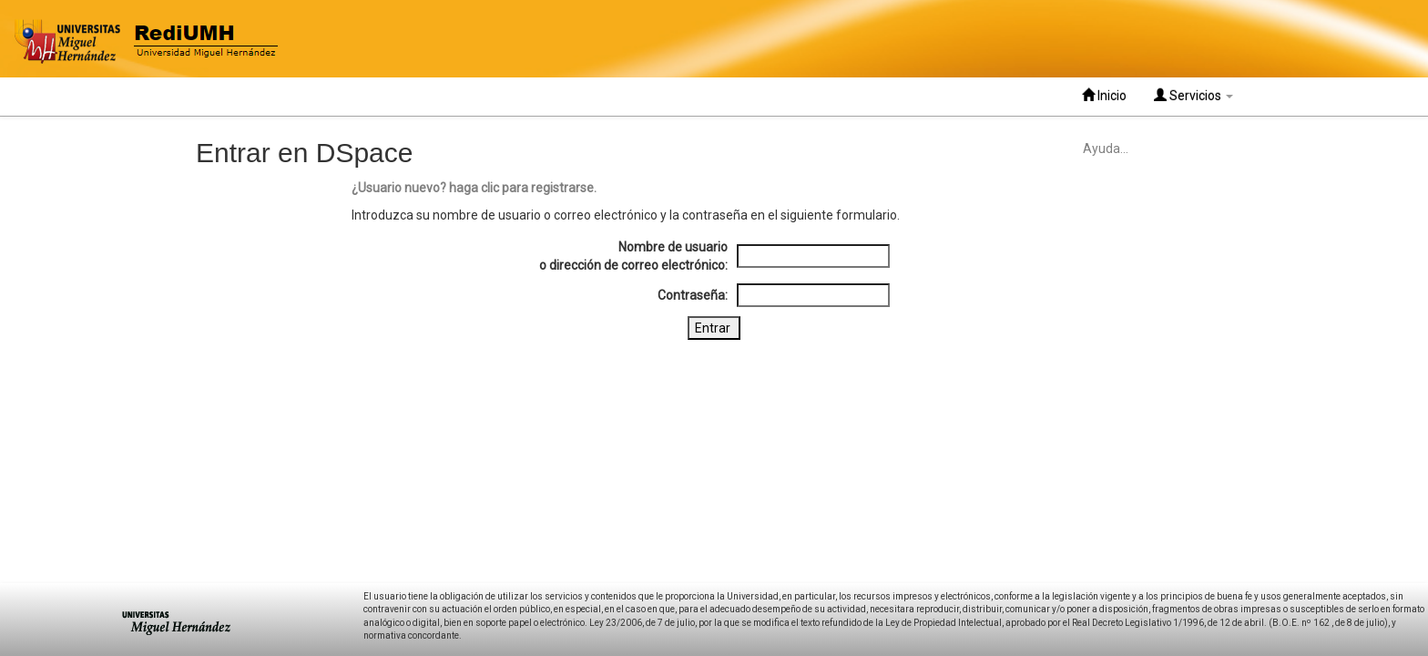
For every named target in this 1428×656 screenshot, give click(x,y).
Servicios (1193, 95)
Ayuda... (1105, 148)
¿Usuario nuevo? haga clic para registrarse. (474, 187)
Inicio (1104, 95)
